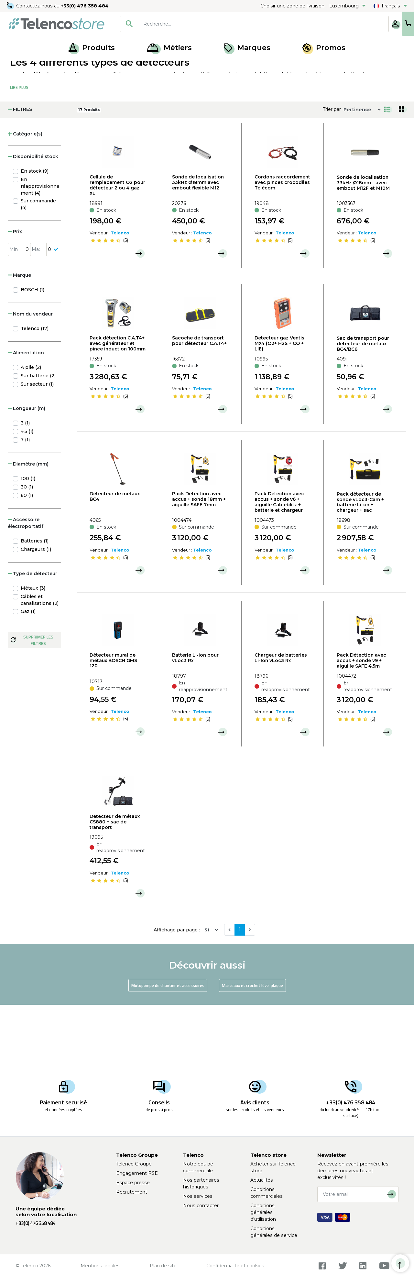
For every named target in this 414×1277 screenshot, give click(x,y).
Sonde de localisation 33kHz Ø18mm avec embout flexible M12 (198, 242)
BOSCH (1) (32, 350)
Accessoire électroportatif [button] (25, 583)
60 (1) (27, 555)
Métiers (169, 47)
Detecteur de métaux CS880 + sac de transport (115, 882)
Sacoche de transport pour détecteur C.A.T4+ (199, 400)
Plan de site (163, 1266)
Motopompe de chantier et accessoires (167, 1045)
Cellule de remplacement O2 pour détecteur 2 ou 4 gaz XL (117, 245)
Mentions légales (100, 1266)
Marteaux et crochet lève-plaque (252, 1045)
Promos (323, 47)
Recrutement (131, 1192)
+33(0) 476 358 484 (86, 6)
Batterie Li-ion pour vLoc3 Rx (195, 718)
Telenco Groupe (134, 1164)
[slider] (105, 301)
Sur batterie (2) (38, 436)
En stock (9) (35, 231)
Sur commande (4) (38, 264)
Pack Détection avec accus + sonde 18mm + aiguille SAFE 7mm (199, 559)
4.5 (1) (27, 491)
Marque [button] (19, 335)
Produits (92, 47)
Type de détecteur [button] (32, 634)
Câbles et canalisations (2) (40, 660)
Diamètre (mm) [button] (28, 524)
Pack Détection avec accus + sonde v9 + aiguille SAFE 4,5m (361, 720)
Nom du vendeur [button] (30, 374)
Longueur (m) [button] (26, 468)
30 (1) (27, 547)
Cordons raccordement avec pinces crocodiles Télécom (282, 242)
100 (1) (28, 539)
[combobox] (233, 24)
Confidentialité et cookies (235, 1266)
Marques (247, 47)
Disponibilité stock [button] (33, 217)
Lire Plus (19, 147)
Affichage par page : (177, 990)
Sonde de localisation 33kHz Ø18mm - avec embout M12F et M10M (363, 242)
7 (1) (25, 500)
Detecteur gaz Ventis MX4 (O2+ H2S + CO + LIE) (279, 403)
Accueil (17, 67)
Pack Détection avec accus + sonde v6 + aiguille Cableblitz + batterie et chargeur (279, 562)
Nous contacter (201, 1205)
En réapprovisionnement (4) (40, 246)
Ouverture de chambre (82, 67)
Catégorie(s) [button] (25, 194)
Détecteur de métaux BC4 (115, 556)
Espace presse (133, 1183)
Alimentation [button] (26, 413)
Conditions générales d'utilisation (263, 1212)
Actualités (261, 1180)
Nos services (197, 1196)
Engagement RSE (137, 1173)
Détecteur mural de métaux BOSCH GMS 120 (113, 720)
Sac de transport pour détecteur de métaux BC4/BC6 (363, 403)
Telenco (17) (35, 389)
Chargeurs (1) (36, 609)
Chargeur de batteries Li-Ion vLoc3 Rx (281, 718)
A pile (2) (31, 427)
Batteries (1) (35, 601)
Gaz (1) (28, 671)
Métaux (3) (33, 648)
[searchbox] (243, 24)
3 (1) (25, 483)
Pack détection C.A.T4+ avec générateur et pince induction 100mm (118, 403)
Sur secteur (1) (37, 444)
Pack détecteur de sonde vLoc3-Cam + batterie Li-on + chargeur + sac (360, 562)
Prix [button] (15, 292)
